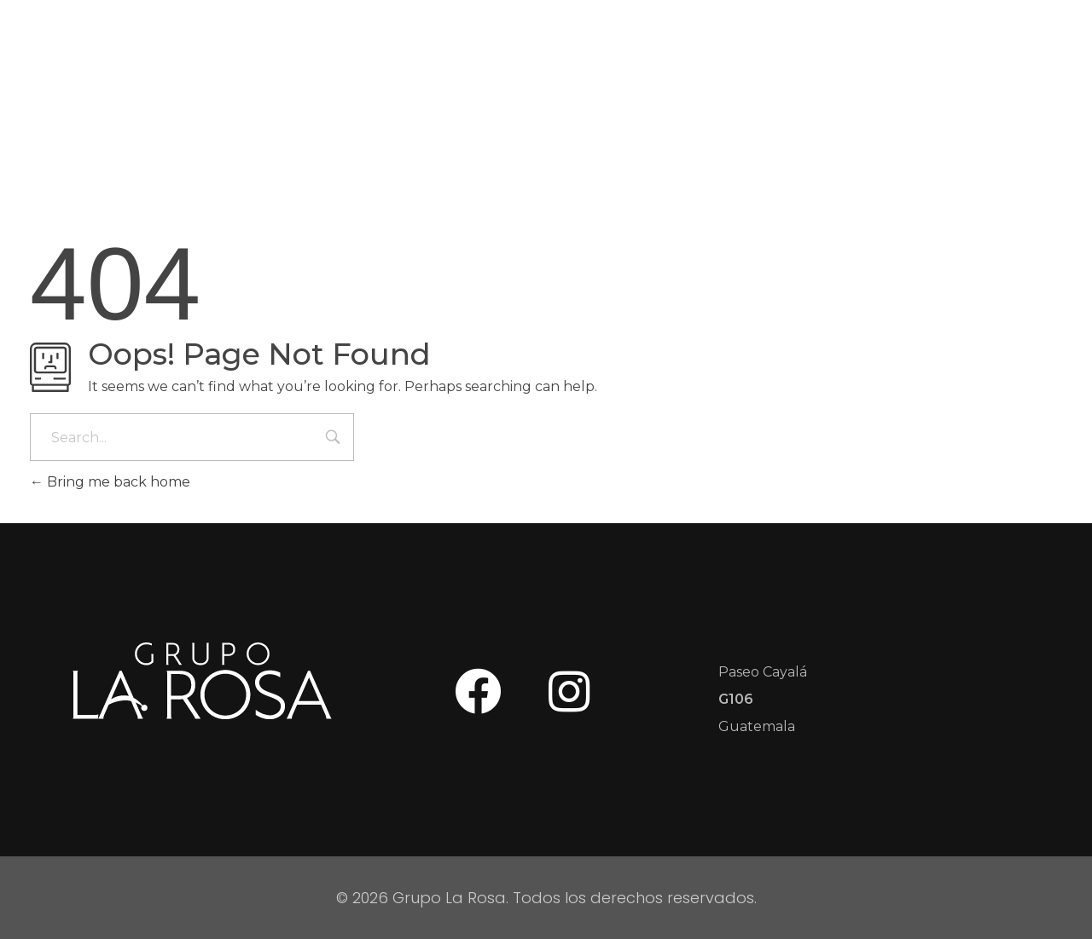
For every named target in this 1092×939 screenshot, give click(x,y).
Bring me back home (110, 482)
